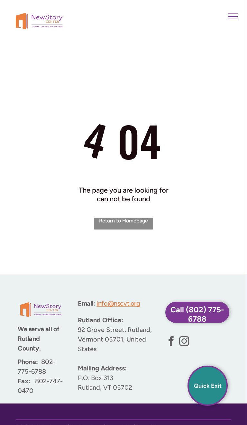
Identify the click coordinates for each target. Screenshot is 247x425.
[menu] (232, 16)
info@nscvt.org (118, 303)
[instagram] (184, 342)
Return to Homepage (123, 221)
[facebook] (171, 342)
